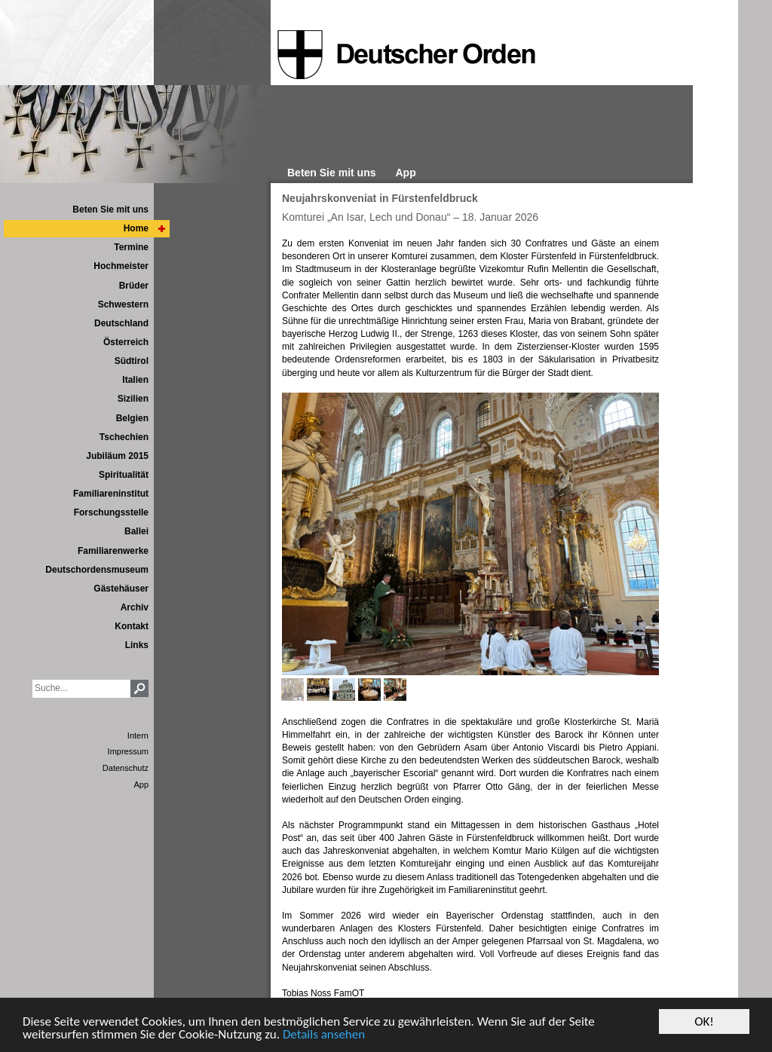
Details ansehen (324, 1036)
